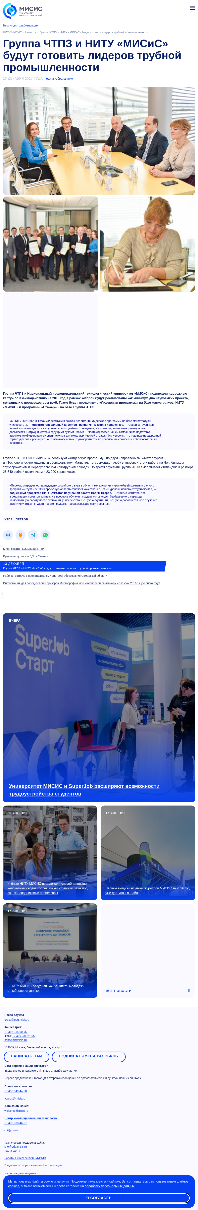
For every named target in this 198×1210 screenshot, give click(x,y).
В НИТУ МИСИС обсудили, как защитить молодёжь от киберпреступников (45, 988)
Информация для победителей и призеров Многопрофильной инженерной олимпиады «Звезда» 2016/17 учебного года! (81, 583)
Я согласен (99, 1198)
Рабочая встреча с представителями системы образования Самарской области (55, 575)
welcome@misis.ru (16, 1110)
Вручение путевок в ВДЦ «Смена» (25, 556)
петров (22, 519)
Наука (50, 78)
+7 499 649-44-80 (15, 1091)
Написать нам (26, 1056)
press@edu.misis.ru (16, 1019)
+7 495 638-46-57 (15, 1123)
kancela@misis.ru (15, 1040)
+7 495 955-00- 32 (16, 1032)
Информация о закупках (20, 1173)
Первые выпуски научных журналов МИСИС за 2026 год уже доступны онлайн (147, 891)
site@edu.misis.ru (15, 1146)
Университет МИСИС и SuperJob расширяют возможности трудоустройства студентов (84, 790)
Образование (64, 78)
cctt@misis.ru (12, 1130)
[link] (8, 535)
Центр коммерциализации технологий (30, 1118)
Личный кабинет (183, 7)
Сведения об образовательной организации (33, 1165)
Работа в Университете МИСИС (25, 1158)
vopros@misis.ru (14, 1098)
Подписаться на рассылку (89, 1056)
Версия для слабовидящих (20, 25)
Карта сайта (12, 1150)
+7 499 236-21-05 (23, 1036)
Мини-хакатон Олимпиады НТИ (23, 548)
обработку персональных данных (110, 1186)
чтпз (8, 519)
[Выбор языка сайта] (174, 7)
